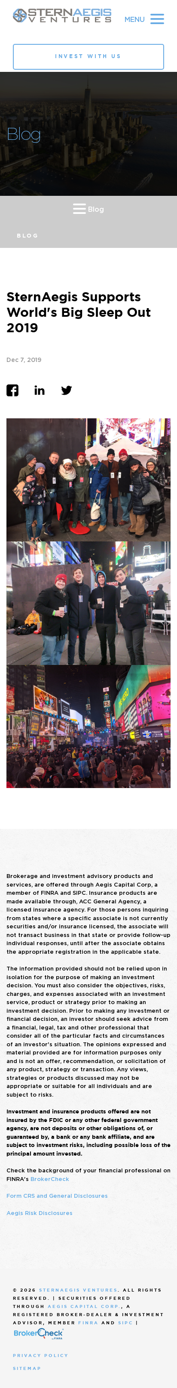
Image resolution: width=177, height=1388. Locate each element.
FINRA (88, 1323)
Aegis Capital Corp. (84, 1306)
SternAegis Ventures (78, 1290)
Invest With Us (88, 56)
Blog (88, 208)
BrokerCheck (50, 1179)
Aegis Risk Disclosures (39, 1213)
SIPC (125, 1323)
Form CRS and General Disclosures (57, 1196)
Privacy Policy (41, 1356)
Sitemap (27, 1368)
